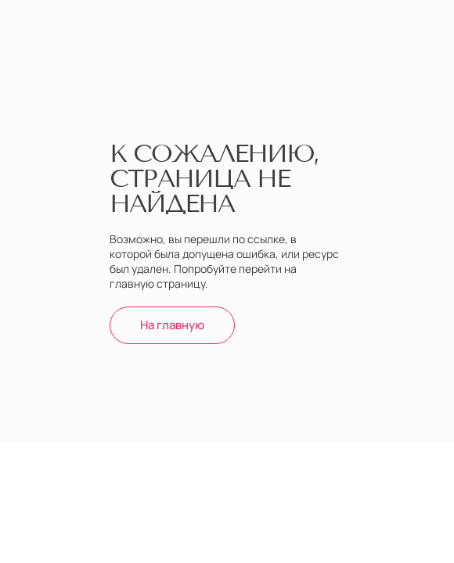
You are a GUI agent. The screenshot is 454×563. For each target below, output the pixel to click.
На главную (172, 325)
